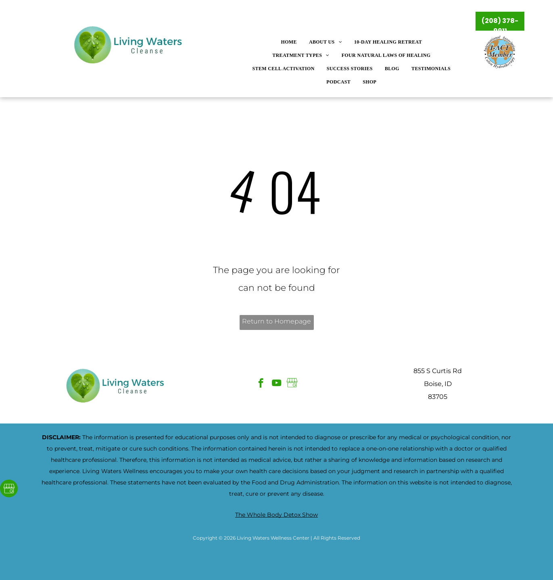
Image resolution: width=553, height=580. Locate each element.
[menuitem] (289, 42)
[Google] (9, 489)
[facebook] (261, 384)
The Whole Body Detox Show (276, 514)
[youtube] (276, 384)
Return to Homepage (276, 321)
